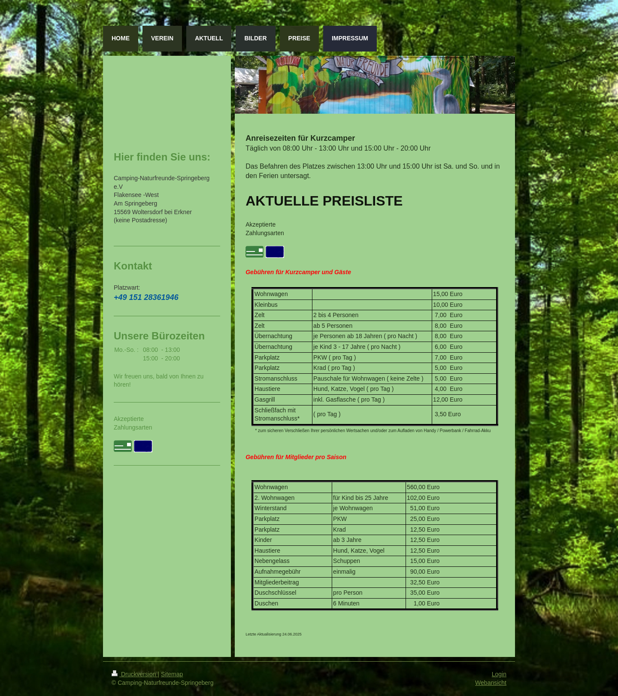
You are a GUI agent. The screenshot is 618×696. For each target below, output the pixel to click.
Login (499, 674)
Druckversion (135, 674)
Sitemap (172, 674)
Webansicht (490, 682)
